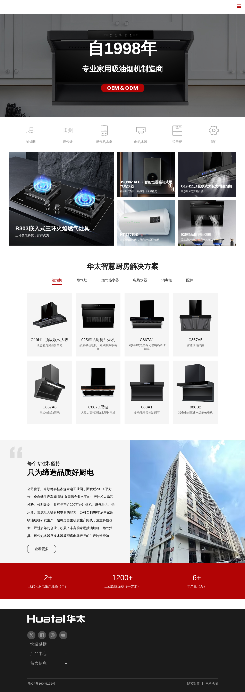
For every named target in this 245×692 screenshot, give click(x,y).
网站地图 (211, 683)
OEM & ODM (122, 88)
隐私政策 (193, 683)
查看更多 (42, 549)
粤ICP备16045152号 (41, 683)
